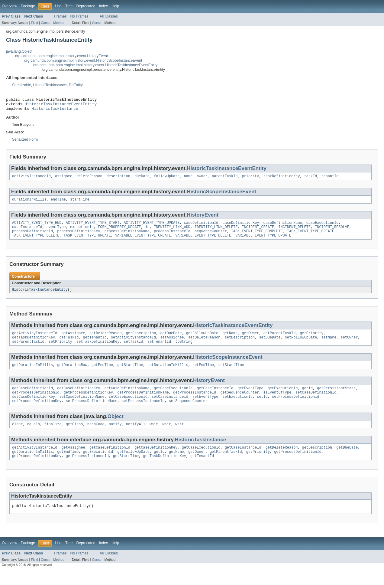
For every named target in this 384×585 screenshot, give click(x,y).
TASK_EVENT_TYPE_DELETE (35, 241)
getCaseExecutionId (173, 397)
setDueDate (269, 345)
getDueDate (171, 340)
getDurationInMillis (32, 373)
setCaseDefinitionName (81, 407)
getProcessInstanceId (194, 402)
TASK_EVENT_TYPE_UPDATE (87, 241)
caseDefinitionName (282, 227)
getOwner (250, 340)
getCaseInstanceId (215, 397)
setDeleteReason (204, 345)
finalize (53, 436)
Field (34, 23)
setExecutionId (237, 407)
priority (250, 179)
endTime (58, 203)
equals (33, 436)
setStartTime (231, 373)
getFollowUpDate (202, 340)
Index (103, 6)
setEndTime (203, 373)
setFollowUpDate (301, 345)
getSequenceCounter (239, 402)
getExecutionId (283, 397)
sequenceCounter (211, 236)
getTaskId (69, 345)
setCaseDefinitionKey (33, 407)
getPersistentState (336, 397)
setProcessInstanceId (142, 412)
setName (328, 345)
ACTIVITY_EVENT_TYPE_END (36, 227)
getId (307, 397)
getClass (74, 436)
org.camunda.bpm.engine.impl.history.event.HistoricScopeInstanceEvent (83, 60)
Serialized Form (25, 142)
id (147, 232)
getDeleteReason (105, 340)
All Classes (109, 16)
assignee (63, 179)
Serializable (21, 85)
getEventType (250, 397)
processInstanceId (172, 236)
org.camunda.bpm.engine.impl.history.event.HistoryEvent (61, 56)
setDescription (240, 345)
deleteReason (89, 179)
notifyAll (135, 436)
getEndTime (102, 373)
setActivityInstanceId (133, 345)
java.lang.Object (19, 51)
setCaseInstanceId (170, 407)
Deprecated (85, 6)
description (118, 179)
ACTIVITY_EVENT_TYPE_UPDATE (152, 227)
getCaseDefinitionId (32, 397)
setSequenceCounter (188, 412)
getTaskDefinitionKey (33, 345)
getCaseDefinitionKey (78, 397)
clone (17, 436)
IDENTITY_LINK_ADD (172, 232)
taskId (310, 179)
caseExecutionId (322, 227)
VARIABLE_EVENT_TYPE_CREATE (143, 241)
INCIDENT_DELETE (294, 232)
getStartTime (130, 373)
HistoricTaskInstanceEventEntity (61, 105)
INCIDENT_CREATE (258, 232)
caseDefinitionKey (240, 227)
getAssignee (73, 340)
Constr (45, 23)
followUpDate (166, 179)
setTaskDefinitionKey (97, 350)
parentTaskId (224, 179)
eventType (56, 232)
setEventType (205, 407)
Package (28, 6)
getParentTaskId (279, 340)
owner (202, 179)
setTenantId (159, 350)
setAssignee (172, 345)
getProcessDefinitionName (143, 402)
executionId (82, 232)
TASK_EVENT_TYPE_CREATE (310, 236)
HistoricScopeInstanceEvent (221, 195)
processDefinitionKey (78, 236)
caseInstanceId (27, 232)
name (188, 179)
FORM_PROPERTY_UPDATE (119, 232)
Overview (9, 6)
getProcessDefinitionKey (88, 402)
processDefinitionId (32, 236)
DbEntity (76, 85)
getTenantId (95, 345)
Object (116, 428)
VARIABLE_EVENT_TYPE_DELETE (203, 241)
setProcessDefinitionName (92, 412)
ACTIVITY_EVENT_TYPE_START (93, 227)
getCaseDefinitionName (127, 397)
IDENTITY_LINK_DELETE (216, 232)
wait (154, 436)
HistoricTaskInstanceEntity (40, 296)
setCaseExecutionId (128, 407)
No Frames (79, 16)
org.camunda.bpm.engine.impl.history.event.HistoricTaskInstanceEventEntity (95, 65)
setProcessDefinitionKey (36, 412)
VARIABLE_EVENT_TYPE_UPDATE (263, 241)
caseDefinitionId (201, 227)
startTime (79, 203)
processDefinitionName (127, 236)
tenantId (329, 179)
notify (115, 436)
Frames (60, 16)
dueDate (142, 179)
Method (58, 23)
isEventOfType (277, 402)
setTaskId (133, 350)
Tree (69, 6)
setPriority (60, 350)
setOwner (349, 345)
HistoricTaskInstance (50, 85)
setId (262, 407)
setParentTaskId (28, 350)
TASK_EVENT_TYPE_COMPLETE (257, 236)
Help (115, 6)
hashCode (96, 436)
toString (183, 350)
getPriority (311, 340)
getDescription (141, 340)
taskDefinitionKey (281, 179)
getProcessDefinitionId (35, 402)
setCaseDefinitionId (315, 402)
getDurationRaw (72, 373)
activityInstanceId (31, 179)
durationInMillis (29, 203)
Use (58, 6)
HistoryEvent (202, 219)
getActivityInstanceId (34, 340)
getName (229, 340)
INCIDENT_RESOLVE (332, 232)
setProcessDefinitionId (295, 407)
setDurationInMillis (167, 373)
